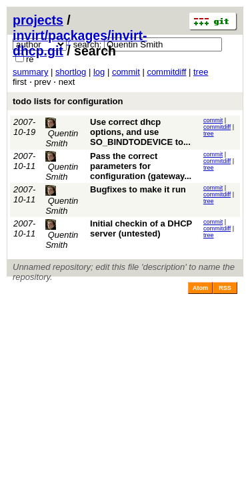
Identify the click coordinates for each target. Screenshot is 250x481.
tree (200, 72)
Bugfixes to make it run (138, 189)
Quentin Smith (61, 133)
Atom (200, 288)
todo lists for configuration (68, 101)
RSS (225, 288)
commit (126, 72)
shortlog (70, 72)
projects (38, 20)
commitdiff (166, 72)
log (99, 72)
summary (30, 72)
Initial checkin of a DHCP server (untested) (141, 228)
